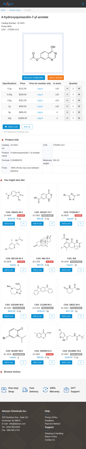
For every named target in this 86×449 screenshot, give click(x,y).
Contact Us (50, 440)
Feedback (49, 421)
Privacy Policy (51, 417)
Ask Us (27, 127)
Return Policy (51, 437)
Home (3, 10)
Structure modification (33, 78)
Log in (40, 89)
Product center (14, 10)
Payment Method (52, 424)
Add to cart (11, 127)
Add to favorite (55, 78)
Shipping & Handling (54, 433)
